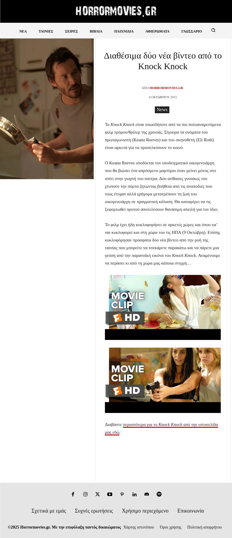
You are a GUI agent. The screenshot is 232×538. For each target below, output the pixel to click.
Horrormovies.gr (166, 88)
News (162, 109)
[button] (213, 30)
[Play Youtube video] (163, 307)
